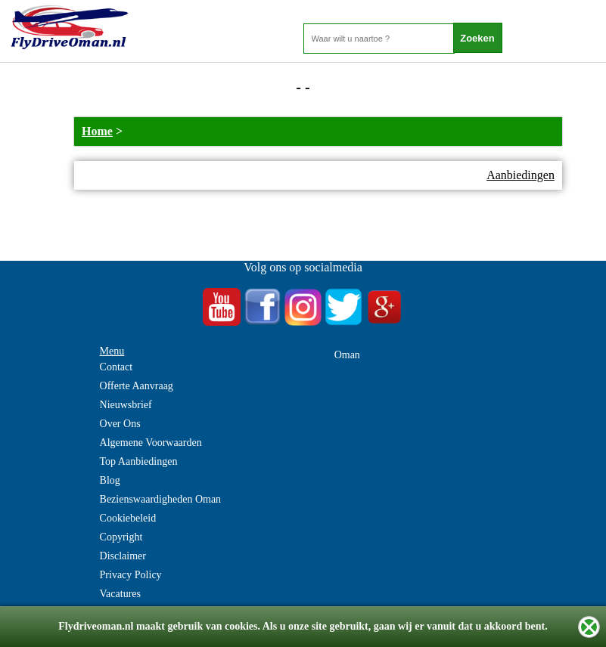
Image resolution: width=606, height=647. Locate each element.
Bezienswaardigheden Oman (161, 499)
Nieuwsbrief (126, 404)
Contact (116, 367)
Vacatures (120, 593)
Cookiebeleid (128, 518)
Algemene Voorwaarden (151, 442)
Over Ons (120, 423)
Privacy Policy (131, 574)
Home (97, 131)
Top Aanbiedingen (139, 461)
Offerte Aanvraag (136, 386)
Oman (347, 355)
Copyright (121, 537)
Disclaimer (123, 556)
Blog (110, 480)
